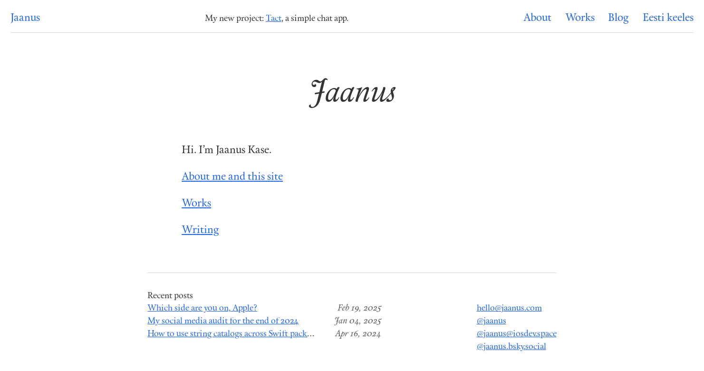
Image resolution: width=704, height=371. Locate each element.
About (537, 18)
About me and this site (232, 177)
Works (580, 18)
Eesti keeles (668, 18)
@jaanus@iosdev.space (517, 334)
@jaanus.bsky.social (511, 347)
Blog (618, 18)
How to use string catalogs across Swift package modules (249, 334)
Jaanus (25, 18)
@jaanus (491, 321)
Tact (273, 19)
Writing (200, 230)
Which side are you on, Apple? (202, 308)
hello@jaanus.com (509, 308)
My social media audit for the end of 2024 (223, 321)
